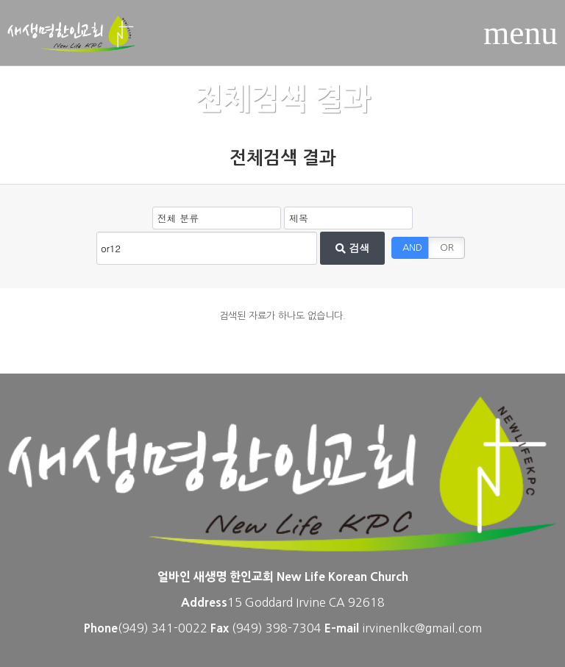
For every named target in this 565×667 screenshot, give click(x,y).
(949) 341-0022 (162, 628)
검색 (352, 247)
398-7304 (295, 628)
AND (412, 247)
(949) (249, 628)
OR (447, 247)
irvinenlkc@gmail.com (422, 628)
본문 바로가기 (0, 0)
